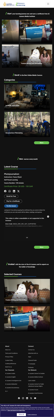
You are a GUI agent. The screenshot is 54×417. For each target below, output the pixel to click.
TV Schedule (31, 364)
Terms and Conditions (11, 353)
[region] (27, 410)
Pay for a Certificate (13, 201)
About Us (7, 349)
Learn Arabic (31, 380)
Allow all (21, 414)
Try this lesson (11, 206)
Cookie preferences (10, 363)
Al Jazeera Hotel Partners (35, 393)
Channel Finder (32, 360)
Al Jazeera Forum (33, 389)
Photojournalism (11, 174)
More (41, 143)
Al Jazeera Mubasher (11, 384)
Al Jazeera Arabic (10, 373)
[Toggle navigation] (48, 4)
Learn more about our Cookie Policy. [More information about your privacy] (16, 410)
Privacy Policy (9, 356)
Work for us (8, 367)
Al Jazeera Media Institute (35, 377)
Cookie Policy (9, 360)
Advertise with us (33, 353)
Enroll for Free (11, 196)
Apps (29, 356)
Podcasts (31, 367)
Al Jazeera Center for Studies (36, 373)
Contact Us (31, 349)
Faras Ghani (17, 177)
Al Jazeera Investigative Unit (13, 380)
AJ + (6, 391)
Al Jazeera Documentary (12, 387)
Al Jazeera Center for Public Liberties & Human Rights (36, 385)
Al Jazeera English (10, 377)
